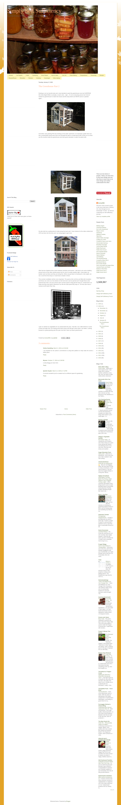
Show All (112, 789)
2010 (99, 358)
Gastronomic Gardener (105, 775)
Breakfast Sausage (101, 244)
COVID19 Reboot (103, 531)
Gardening (35, 75)
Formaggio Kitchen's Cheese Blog (104, 705)
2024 (99, 303)
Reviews (31, 78)
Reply (44, 354)
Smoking (38, 78)
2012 (99, 353)
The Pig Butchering (101, 258)
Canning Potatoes (101, 227)
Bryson (45, 360)
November (103, 310)
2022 (99, 331)
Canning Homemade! (104, 597)
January (102, 320)
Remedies (22, 78)
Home (66, 409)
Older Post (89, 409)
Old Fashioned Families (105, 760)
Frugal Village (102, 544)
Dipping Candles (100, 234)
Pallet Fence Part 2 (101, 272)
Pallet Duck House (101, 250)
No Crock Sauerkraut (102, 229)
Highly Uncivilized (103, 476)
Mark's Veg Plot (102, 494)
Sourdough (47, 78)
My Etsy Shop (100, 291)
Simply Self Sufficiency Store (104, 293)
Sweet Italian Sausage (102, 238)
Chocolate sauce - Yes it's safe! (109, 600)
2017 (99, 341)
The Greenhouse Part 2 (104, 323)
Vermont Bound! (102, 691)
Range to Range (103, 419)
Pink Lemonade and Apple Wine (105, 265)
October (102, 313)
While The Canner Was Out (109, 402)
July (101, 318)
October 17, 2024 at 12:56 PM (56, 360)
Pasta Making (73, 75)
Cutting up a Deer (101, 239)
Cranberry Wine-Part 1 (102, 260)
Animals (11, 75)
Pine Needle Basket (101, 251)
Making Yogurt (100, 225)
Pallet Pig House (100, 248)
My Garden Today (103, 439)
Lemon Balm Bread (101, 246)
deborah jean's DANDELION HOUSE (104, 739)
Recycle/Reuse (12, 78)
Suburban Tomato (103, 514)
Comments (12, 275)
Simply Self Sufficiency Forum (104, 296)
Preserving (93, 75)
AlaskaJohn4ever (103, 462)
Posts (10, 272)
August (102, 315)
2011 (99, 355)
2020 (99, 336)
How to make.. (55, 75)
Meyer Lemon (100, 231)
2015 (99, 345)
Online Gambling (48, 348)
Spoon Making (100, 255)
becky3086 (101, 203)
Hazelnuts (99, 232)
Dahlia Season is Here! (108, 743)
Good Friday (101, 368)
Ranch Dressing (100, 253)
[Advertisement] (66, 155)
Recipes (102, 75)
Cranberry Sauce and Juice (103, 241)
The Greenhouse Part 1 (104, 327)
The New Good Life (104, 721)
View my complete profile (103, 216)
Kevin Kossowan (103, 530)
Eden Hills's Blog (103, 367)
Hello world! (101, 454)
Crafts (27, 75)
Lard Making (99, 256)
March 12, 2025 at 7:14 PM (59, 371)
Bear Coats (101, 618)
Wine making (56, 78)
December (103, 308)
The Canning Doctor (104, 399)
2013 (99, 350)
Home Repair (44, 75)
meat (99, 560)
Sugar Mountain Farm (104, 452)
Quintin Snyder (47, 371)
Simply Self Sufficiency (34, 11)
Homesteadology (103, 580)
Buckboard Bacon (101, 262)
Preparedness (83, 75)
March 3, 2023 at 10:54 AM (61, 348)
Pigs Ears (99, 236)
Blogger (68, 801)
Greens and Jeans (103, 617)
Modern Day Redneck (104, 653)
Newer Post (43, 409)
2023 (99, 306)
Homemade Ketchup (102, 243)
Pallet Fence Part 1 (101, 270)
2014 (99, 348)
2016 (99, 343)
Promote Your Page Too (12, 261)
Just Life (64, 75)
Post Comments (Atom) (69, 414)
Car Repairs (19, 75)
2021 (99, 333)
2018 (99, 338)
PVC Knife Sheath (101, 263)
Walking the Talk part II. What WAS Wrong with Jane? (104, 676)
